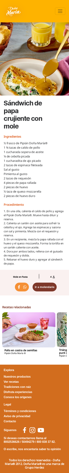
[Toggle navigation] (60, 11)
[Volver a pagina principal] (14, 11)
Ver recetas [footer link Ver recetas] (11, 381)
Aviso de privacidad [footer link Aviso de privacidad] (17, 416)
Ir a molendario (44, 287)
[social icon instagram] (32, 430)
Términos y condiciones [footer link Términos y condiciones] (20, 411)
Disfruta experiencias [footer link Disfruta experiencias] (18, 392)
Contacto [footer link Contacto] (10, 421)
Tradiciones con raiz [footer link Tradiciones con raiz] (17, 386)
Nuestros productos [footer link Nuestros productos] (17, 376)
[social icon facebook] (24, 430)
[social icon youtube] (41, 430)
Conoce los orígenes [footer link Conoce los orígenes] (17, 397)
